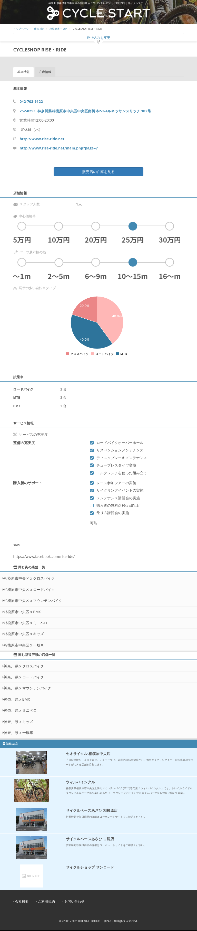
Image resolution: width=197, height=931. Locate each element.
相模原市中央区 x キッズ (24, 633)
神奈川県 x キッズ (18, 721)
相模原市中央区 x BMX (22, 611)
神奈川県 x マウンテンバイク (27, 688)
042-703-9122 (31, 101)
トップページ (21, 28)
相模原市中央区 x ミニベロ (25, 622)
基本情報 (23, 72)
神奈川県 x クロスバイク (24, 666)
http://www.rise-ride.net (41, 138)
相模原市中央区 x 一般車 (24, 645)
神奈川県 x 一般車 (18, 732)
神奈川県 (39, 28)
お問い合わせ (74, 901)
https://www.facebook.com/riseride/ (44, 556)
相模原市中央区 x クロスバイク (29, 578)
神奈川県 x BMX (17, 699)
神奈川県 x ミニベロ (20, 710)
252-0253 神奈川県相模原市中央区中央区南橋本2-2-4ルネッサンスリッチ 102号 (85, 111)
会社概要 (22, 901)
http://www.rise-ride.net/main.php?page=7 (58, 148)
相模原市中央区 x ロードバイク (29, 589)
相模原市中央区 (59, 28)
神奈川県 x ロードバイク (24, 677)
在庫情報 (45, 72)
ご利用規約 (46, 901)
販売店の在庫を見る (98, 171)
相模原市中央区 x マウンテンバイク (33, 600)
